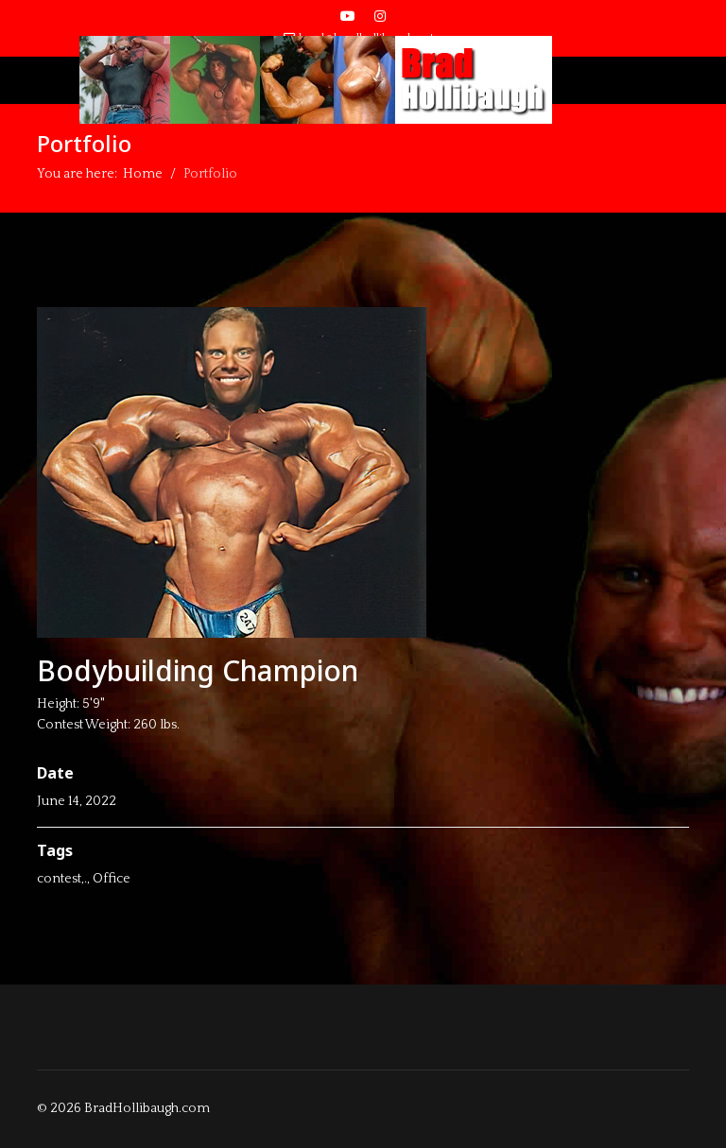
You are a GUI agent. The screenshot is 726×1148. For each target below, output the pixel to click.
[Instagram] (380, 17)
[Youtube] (347, 17)
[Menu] (48, 80)
